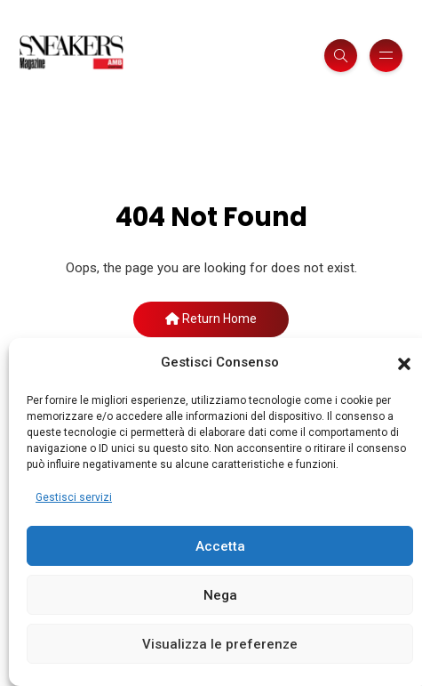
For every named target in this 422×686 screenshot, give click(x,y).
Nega (220, 595)
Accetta (220, 546)
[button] (404, 363)
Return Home (211, 318)
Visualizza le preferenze (220, 644)
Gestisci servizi (74, 497)
